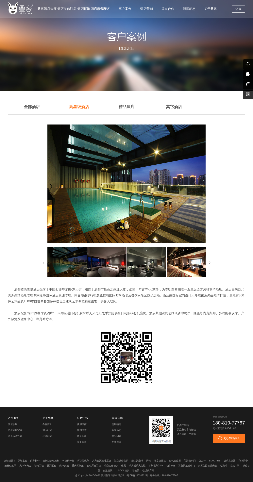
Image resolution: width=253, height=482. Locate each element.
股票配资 (51, 465)
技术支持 (82, 418)
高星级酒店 (79, 107)
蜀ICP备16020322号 (137, 475)
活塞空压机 (160, 460)
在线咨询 (116, 442)
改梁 (123, 465)
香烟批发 (22, 460)
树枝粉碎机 (68, 460)
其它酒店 (174, 107)
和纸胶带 (243, 460)
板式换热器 (229, 460)
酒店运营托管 (15, 436)
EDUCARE (215, 460)
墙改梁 (135, 470)
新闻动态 (189, 8)
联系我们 (47, 436)
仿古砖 (202, 460)
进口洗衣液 (137, 460)
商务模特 (35, 460)
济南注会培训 (111, 465)
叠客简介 (47, 424)
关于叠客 (210, 8)
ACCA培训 (123, 470)
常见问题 (82, 436)
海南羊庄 (170, 465)
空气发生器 (175, 460)
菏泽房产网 (190, 460)
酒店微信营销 (121, 460)
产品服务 (103, 8)
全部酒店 (32, 107)
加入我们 (47, 430)
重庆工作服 (78, 465)
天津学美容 (25, 465)
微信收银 (12, 424)
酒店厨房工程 (94, 465)
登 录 (238, 9)
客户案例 (125, 8)
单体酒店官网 (15, 430)
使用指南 (82, 424)
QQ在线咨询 (229, 438)
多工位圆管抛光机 (207, 465)
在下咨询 (82, 442)
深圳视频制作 (156, 465)
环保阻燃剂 (83, 460)
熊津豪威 (64, 465)
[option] (67, 262)
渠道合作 (167, 8)
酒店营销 (146, 8)
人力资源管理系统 (101, 460)
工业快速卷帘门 (186, 465)
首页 (85, 8)
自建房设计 (109, 470)
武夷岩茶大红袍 (137, 465)
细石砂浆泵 (10, 465)
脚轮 (148, 460)
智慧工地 (39, 465)
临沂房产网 (148, 470)
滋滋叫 (223, 465)
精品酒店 (126, 107)
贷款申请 (235, 465)
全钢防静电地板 (51, 460)
